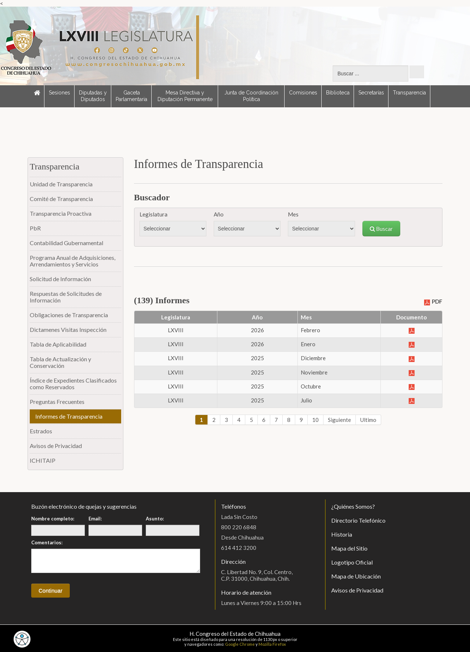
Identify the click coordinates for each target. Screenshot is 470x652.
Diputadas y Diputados (93, 96)
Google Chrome (240, 644)
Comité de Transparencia (61, 198)
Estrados (41, 430)
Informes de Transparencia (68, 416)
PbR (35, 228)
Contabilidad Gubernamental (66, 242)
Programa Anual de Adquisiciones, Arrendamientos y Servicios (72, 261)
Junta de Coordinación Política (251, 96)
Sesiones (59, 93)
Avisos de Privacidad (56, 445)
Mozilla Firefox (272, 644)
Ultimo (368, 419)
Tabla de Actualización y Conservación (60, 362)
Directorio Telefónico (358, 520)
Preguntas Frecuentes (57, 401)
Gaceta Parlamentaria (131, 96)
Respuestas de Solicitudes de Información (66, 297)
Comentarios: (46, 542)
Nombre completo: (52, 519)
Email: (95, 519)
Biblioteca (338, 93)
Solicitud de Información (60, 278)
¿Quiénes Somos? (353, 506)
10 (315, 419)
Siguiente (339, 419)
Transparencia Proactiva (60, 213)
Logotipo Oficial (352, 562)
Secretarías (371, 93)
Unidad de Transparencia (61, 183)
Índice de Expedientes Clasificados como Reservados (73, 383)
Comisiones (303, 93)
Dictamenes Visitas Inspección (68, 329)
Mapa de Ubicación (356, 576)
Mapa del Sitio (349, 548)
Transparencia (409, 93)
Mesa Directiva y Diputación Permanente (185, 96)
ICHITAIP (42, 460)
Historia (341, 534)
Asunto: (155, 519)
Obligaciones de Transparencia (69, 314)
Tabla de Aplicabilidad (58, 344)
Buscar (381, 228)
